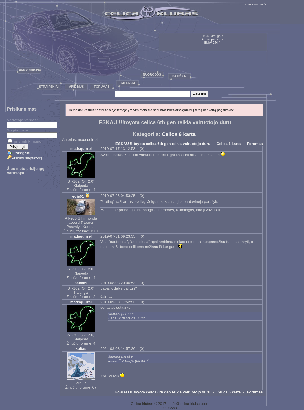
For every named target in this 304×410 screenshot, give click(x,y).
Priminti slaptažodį (24, 158)
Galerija (127, 83)
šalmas (80, 283)
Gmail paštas (211, 39)
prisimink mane (24, 141)
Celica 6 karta (179, 134)
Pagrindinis (29, 70)
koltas (81, 349)
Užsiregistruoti (21, 153)
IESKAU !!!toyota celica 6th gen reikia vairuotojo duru (162, 144)
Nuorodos (152, 74)
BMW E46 (211, 42)
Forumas (102, 86)
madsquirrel (88, 139)
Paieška (179, 76)
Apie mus (76, 86)
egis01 (78, 196)
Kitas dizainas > (255, 4)
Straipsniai (49, 86)
